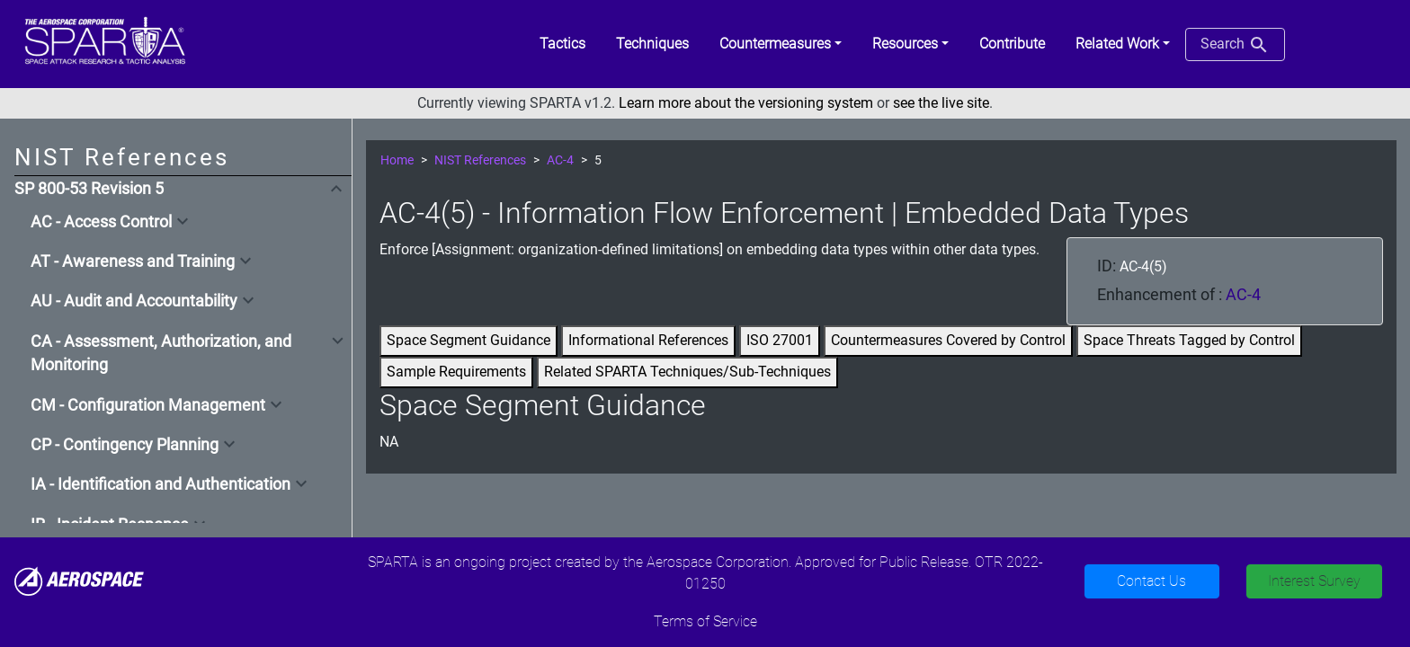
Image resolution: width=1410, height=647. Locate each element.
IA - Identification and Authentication (160, 484)
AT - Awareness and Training (133, 261)
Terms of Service (705, 621)
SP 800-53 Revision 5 (89, 189)
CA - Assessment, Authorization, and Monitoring (161, 353)
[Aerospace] (79, 580)
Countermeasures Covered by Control (948, 340)
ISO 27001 (779, 340)
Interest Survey (1314, 580)
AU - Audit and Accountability (134, 301)
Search (1235, 45)
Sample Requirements (456, 371)
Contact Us (1151, 580)
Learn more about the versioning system (746, 102)
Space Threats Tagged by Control (1189, 340)
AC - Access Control (101, 222)
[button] (780, 44)
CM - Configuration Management (148, 405)
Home (397, 160)
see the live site (941, 102)
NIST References (480, 160)
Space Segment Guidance (468, 340)
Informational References (648, 340)
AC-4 (560, 160)
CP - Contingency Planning (125, 445)
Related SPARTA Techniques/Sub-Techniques (687, 371)
